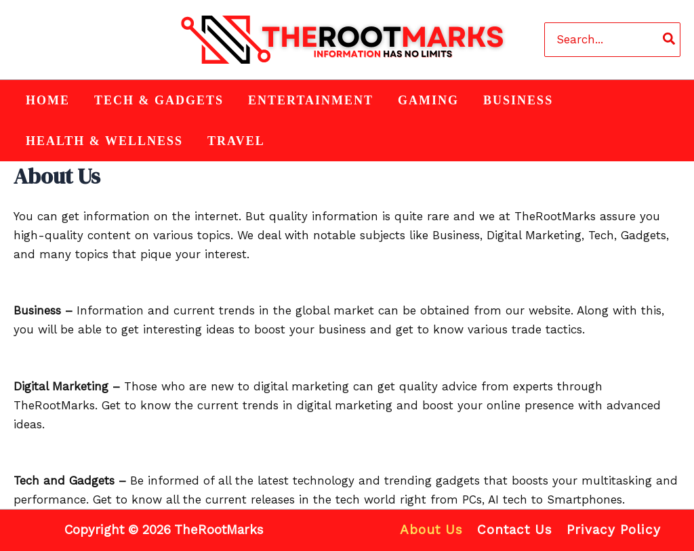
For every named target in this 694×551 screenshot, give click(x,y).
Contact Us (514, 529)
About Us (432, 529)
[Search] (669, 39)
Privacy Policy (612, 529)
